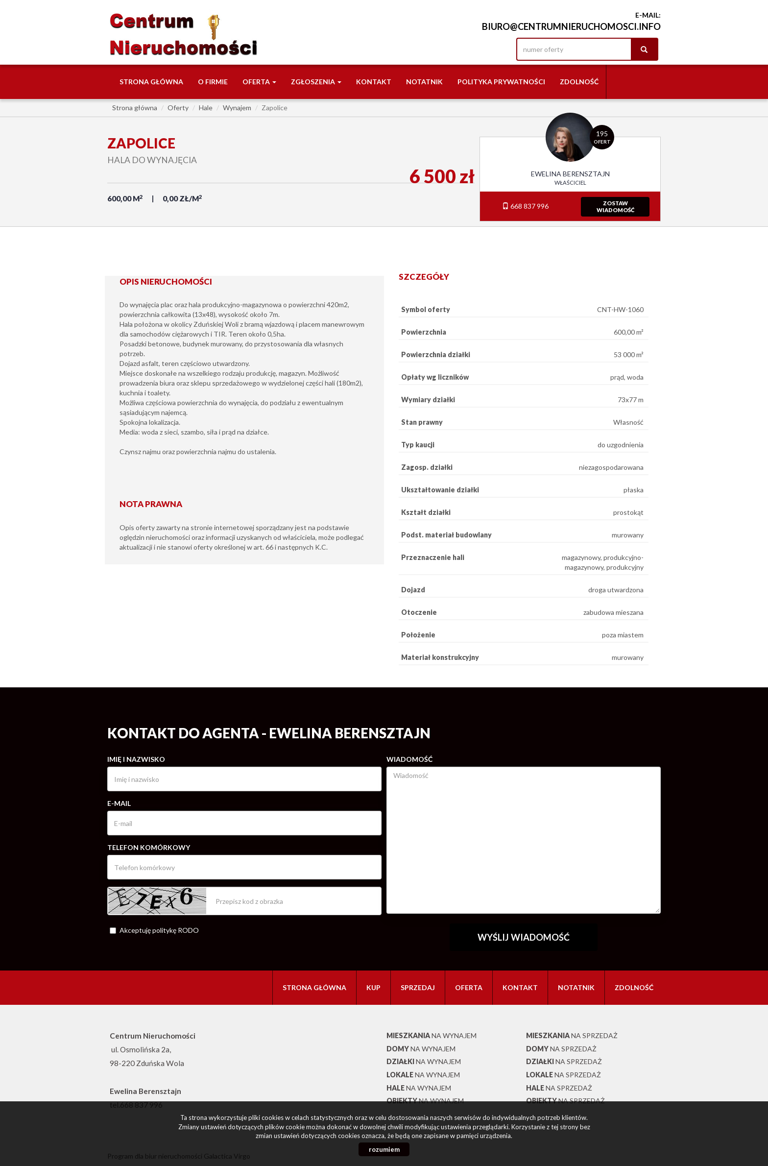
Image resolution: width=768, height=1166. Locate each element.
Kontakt (373, 81)
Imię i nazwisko (136, 759)
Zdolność (579, 81)
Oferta (468, 987)
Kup (373, 987)
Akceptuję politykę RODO (154, 930)
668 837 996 (525, 206)
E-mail (119, 803)
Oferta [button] (259, 81)
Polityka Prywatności (501, 81)
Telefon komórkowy (148, 847)
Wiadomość (409, 759)
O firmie (213, 81)
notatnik (424, 81)
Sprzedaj (418, 987)
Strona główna (151, 81)
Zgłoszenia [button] (316, 81)
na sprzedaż (572, 1035)
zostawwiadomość (615, 206)
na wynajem (431, 1035)
